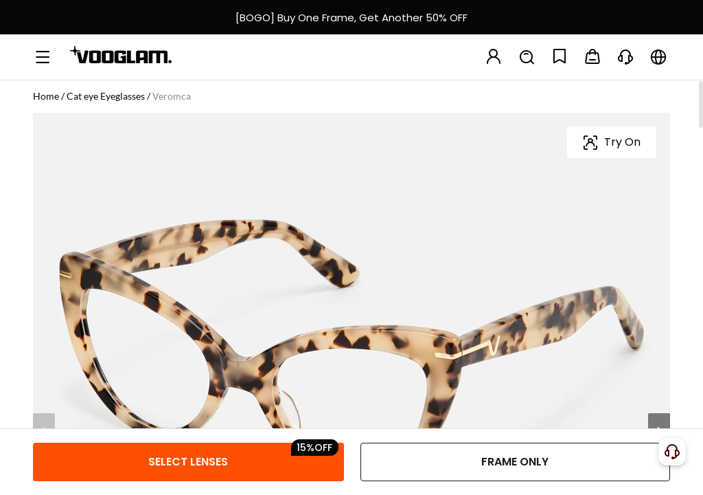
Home (46, 96)
